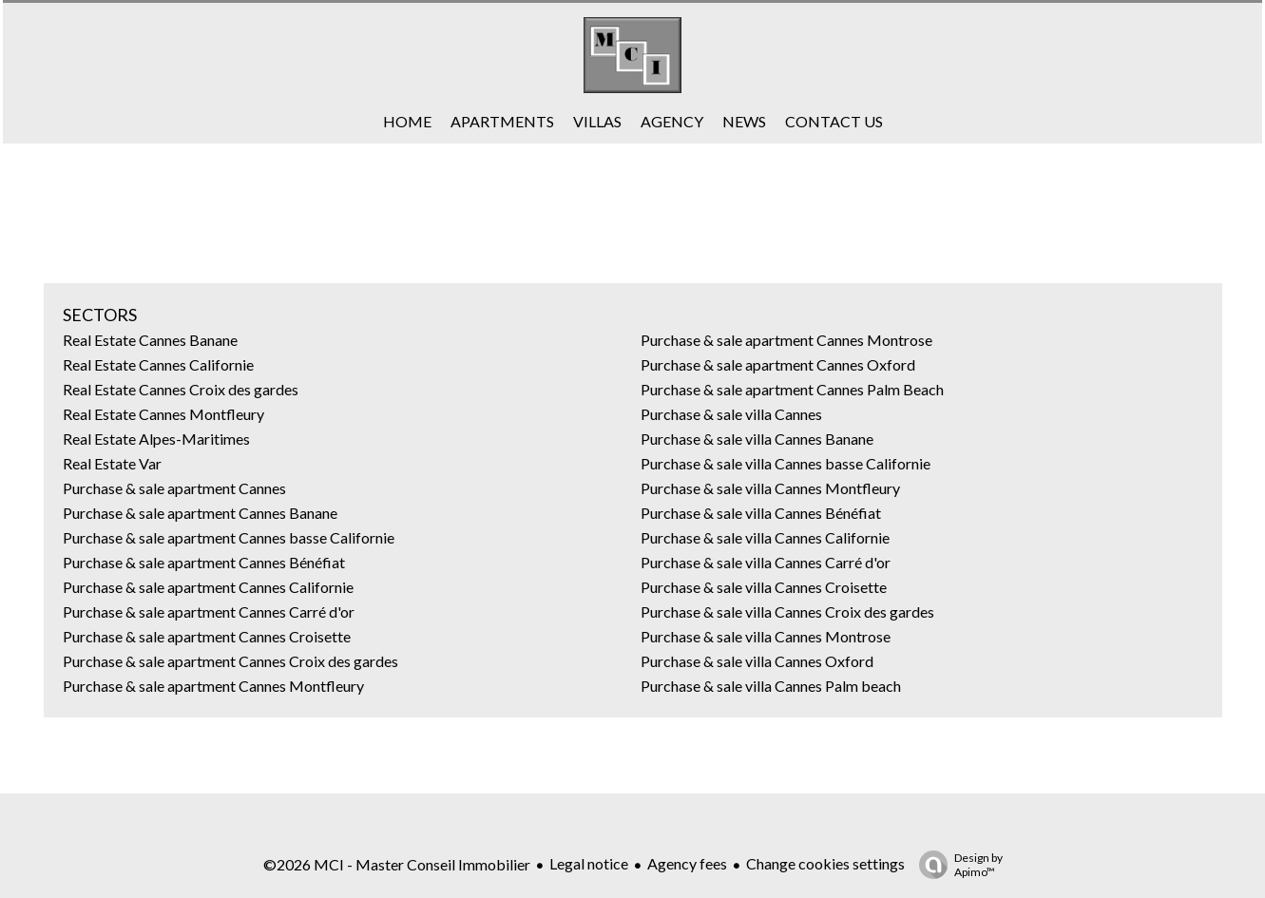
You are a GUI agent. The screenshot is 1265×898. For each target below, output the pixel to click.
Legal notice (588, 863)
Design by (956, 864)
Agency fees (687, 863)
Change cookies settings (825, 863)
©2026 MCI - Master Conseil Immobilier (396, 864)
